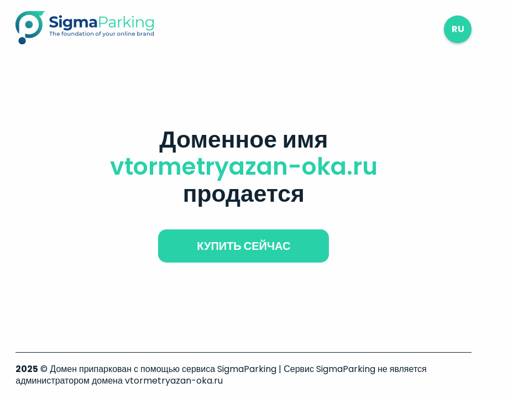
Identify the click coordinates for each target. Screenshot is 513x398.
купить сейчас (243, 246)
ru (458, 29)
